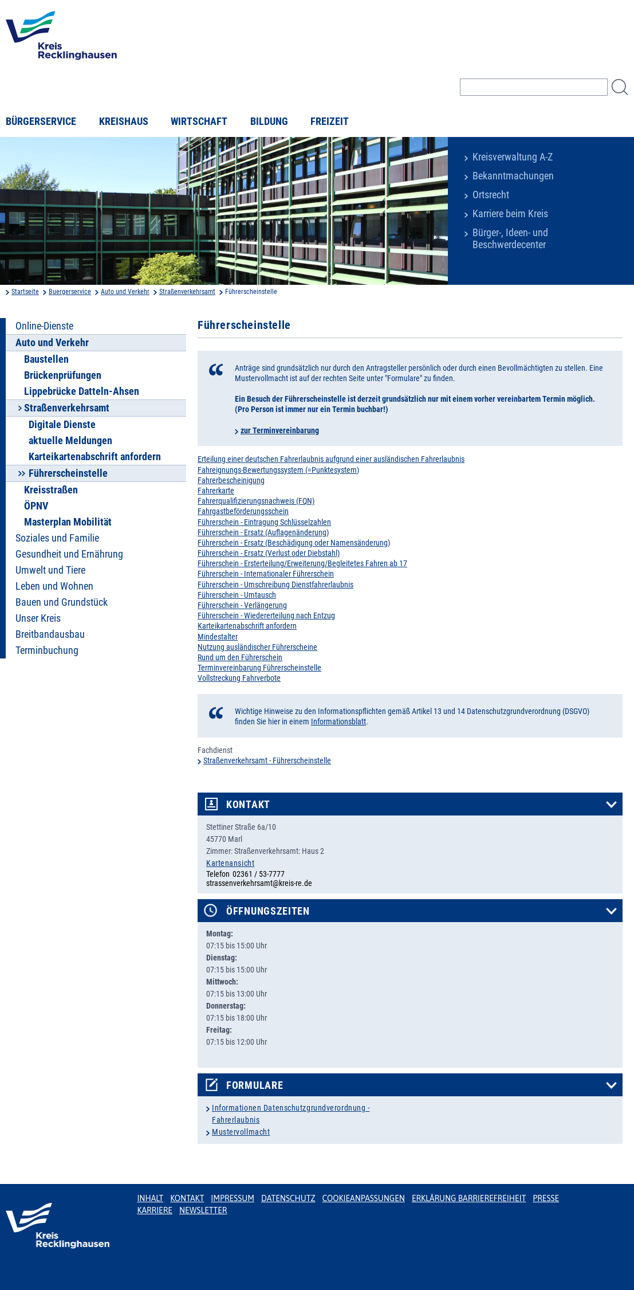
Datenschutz (288, 1198)
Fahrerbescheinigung (231, 480)
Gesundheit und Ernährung (69, 554)
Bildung (269, 121)
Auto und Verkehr (125, 292)
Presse (546, 1198)
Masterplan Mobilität (68, 522)
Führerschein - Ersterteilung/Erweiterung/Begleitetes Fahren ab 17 (302, 563)
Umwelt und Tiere (50, 570)
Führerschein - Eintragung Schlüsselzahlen (264, 522)
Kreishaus (123, 121)
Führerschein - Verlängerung (242, 605)
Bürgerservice (41, 121)
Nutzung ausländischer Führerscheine (257, 647)
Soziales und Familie (57, 538)
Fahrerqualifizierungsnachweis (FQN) (256, 500)
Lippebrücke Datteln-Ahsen (81, 391)
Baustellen (46, 359)
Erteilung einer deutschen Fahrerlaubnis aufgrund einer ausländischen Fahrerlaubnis (331, 459)
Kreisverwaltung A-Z (512, 157)
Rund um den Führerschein (240, 657)
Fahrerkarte (216, 490)
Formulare (254, 1085)
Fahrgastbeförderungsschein (243, 511)
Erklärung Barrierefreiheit (469, 1198)
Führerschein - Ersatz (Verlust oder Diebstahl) (269, 553)
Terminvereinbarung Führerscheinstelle (259, 667)
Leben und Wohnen (54, 586)
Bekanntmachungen (513, 176)
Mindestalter (218, 636)
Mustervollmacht (241, 1131)
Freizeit (329, 121)
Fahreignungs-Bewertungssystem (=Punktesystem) (278, 470)
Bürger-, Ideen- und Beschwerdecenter (510, 238)
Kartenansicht (230, 863)
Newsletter (203, 1210)
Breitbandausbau (50, 634)
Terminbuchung (46, 650)
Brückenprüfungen (62, 375)
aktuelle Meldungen (70, 440)
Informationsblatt (338, 721)
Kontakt (248, 804)
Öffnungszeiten (268, 911)
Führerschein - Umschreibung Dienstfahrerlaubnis (275, 584)
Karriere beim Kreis (510, 213)
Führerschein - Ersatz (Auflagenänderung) (263, 532)
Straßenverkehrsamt (187, 292)
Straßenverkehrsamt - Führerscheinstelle (267, 760)
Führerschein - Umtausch (237, 594)
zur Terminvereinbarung (280, 430)
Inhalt (150, 1198)
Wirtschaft (199, 121)
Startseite (25, 292)
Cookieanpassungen (363, 1198)
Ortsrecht (490, 195)
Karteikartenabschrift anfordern (95, 456)
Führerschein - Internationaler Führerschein (266, 573)
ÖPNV (36, 506)
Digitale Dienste (62, 424)
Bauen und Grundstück (61, 602)
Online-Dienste (44, 326)
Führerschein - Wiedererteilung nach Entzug (266, 615)
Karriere (154, 1210)
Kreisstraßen (51, 490)
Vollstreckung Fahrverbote (239, 678)
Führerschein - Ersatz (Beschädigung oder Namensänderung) (294, 542)
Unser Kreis (38, 618)
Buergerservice (70, 292)
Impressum (232, 1198)
